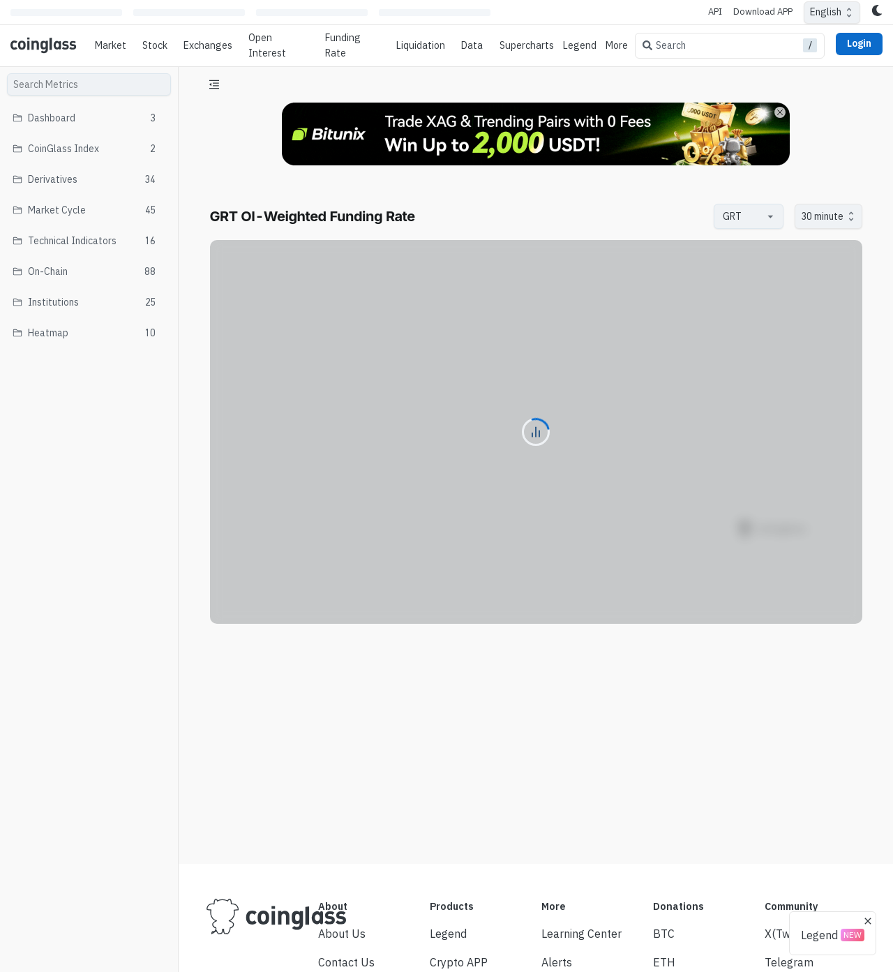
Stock (154, 45)
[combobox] (741, 216)
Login (859, 43)
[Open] (771, 216)
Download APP (763, 11)
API (715, 11)
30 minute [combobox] (822, 216)
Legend (579, 45)
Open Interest (267, 45)
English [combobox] (825, 12)
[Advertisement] (536, 801)
